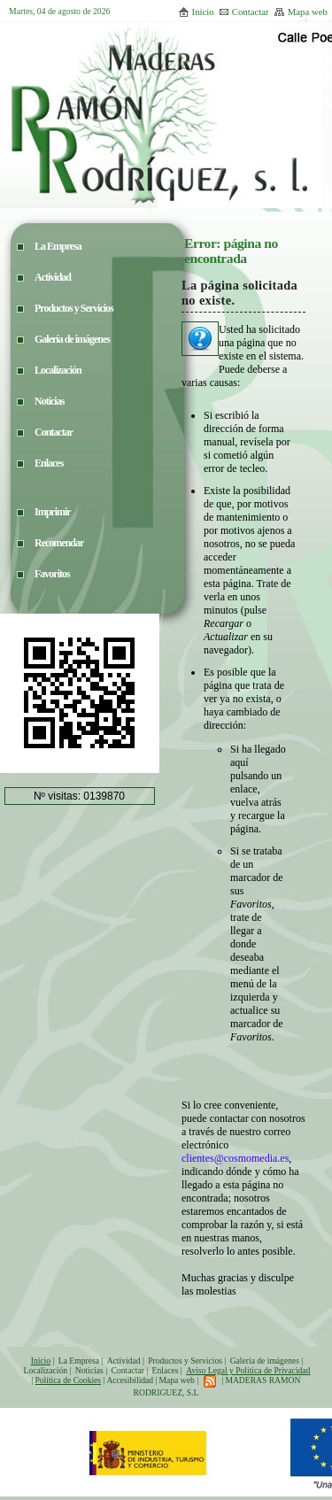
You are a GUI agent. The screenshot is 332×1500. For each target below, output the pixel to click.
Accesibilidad (129, 1380)
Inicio (196, 11)
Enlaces (165, 1370)
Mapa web (301, 11)
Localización (46, 1370)
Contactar (244, 11)
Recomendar (59, 543)
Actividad (124, 1360)
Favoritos (52, 574)
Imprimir (53, 512)
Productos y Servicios (185, 1360)
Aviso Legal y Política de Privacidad (248, 1370)
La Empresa (78, 1360)
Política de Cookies (68, 1380)
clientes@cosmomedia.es (235, 1158)
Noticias (89, 1370)
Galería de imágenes (264, 1360)
